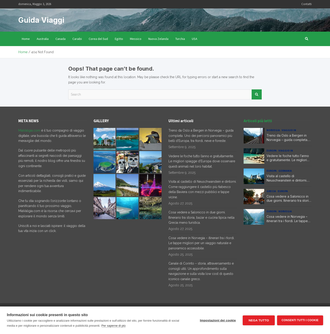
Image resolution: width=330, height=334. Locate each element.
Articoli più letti (258, 120)
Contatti (306, 4)
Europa (272, 150)
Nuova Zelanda (158, 39)
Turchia (180, 39)
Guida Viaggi (41, 20)
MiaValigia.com (29, 130)
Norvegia (273, 130)
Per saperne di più (114, 325)
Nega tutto (258, 320)
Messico (135, 39)
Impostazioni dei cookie (218, 320)
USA (194, 39)
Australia (43, 39)
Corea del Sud (98, 39)
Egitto (119, 39)
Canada (60, 39)
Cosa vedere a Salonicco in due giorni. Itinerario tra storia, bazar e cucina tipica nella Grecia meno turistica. (201, 217)
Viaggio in (289, 130)
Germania (285, 170)
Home (26, 39)
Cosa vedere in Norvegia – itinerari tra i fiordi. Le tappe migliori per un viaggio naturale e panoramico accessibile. (201, 243)
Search (257, 94)
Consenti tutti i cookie (300, 320)
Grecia (271, 191)
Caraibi (77, 39)
